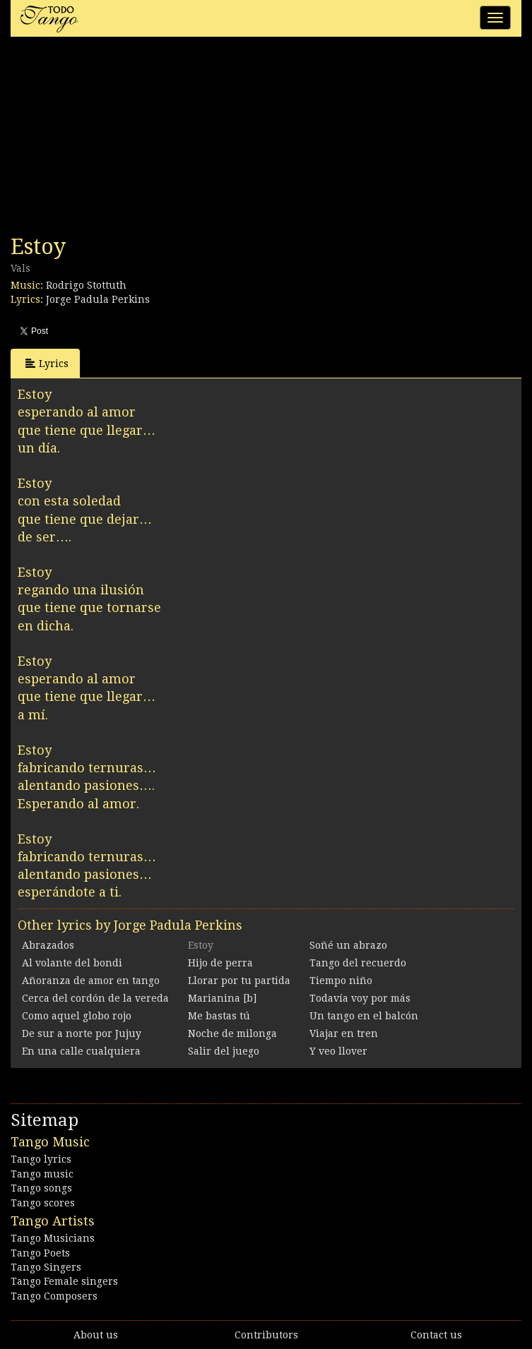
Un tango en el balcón (363, 1015)
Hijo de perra (220, 963)
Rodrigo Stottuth (86, 285)
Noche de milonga (232, 1033)
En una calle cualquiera (81, 1051)
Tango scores (43, 1203)
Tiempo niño (340, 980)
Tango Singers (46, 1267)
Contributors (266, 1335)
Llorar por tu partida (239, 980)
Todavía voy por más (359, 998)
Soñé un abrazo (348, 945)
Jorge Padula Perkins (98, 299)
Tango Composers (54, 1296)
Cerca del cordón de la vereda (95, 998)
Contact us (436, 1335)
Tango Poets (40, 1253)
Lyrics (47, 363)
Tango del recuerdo (357, 963)
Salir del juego (223, 1051)
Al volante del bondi (72, 963)
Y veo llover (338, 1051)
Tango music (42, 1174)
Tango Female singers (64, 1281)
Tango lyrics (41, 1159)
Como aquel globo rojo (76, 1015)
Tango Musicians (53, 1238)
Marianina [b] (222, 998)
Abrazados (48, 945)
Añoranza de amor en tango (91, 980)
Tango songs (41, 1188)
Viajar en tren (343, 1033)
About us (95, 1335)
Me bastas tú (219, 1015)
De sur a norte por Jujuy (81, 1033)
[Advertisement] (117, 140)
